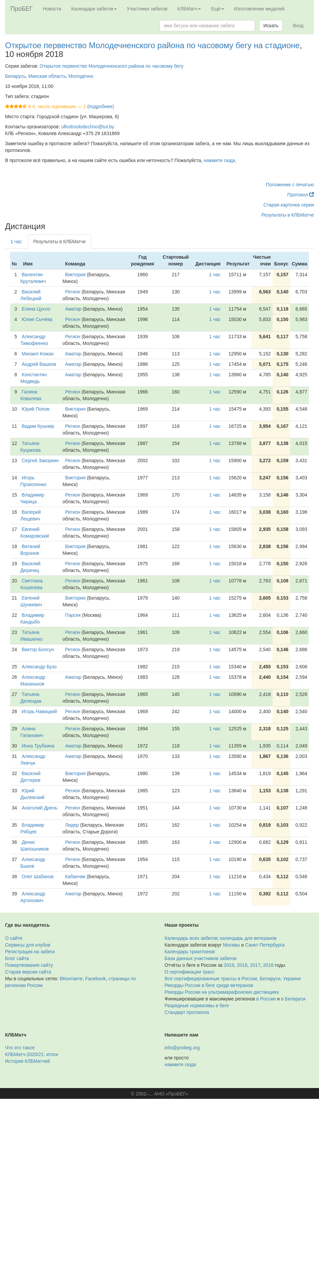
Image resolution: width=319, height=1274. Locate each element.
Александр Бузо (39, 666)
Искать (271, 25)
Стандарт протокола (187, 1012)
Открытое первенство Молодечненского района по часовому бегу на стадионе (152, 45)
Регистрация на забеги (30, 951)
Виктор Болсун (38, 649)
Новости (52, 8)
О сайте (13, 938)
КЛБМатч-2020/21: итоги (31, 1054)
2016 (268, 965)
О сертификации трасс (189, 972)
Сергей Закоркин (40, 460)
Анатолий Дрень (40, 807)
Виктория (75, 274)
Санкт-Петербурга (265, 945)
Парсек (73, 615)
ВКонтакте (71, 978)
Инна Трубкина (38, 746)
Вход (298, 25)
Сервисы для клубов (27, 945)
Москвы (231, 945)
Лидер (72, 825)
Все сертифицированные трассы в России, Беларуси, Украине (233, 978)
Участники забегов (147, 8)
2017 (255, 965)
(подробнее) (100, 106)
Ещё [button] (217, 8)
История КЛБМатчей (27, 1061)
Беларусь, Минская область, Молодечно (49, 76)
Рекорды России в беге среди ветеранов (209, 985)
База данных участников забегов (201, 958)
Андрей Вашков (39, 364)
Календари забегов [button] (94, 8)
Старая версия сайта (28, 972)
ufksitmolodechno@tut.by (87, 126)
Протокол (300, 194)
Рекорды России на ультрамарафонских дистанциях (222, 992)
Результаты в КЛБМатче (287, 215)
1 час (16, 241)
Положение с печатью (290, 184)
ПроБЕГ (21, 8)
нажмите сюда (219, 160)
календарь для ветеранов (248, 938)
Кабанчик (75, 876)
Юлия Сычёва (37, 319)
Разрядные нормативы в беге (197, 1005)
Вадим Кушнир (38, 426)
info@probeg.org (182, 1047)
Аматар (73, 309)
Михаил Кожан (38, 353)
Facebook (95, 978)
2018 (242, 965)
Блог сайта (17, 958)
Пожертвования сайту (29, 965)
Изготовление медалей (259, 8)
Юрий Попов (35, 409)
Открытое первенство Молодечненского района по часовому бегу (111, 66)
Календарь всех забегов (191, 938)
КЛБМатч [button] (189, 8)
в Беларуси (293, 998)
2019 (229, 965)
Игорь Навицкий (39, 711)
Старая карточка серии (288, 205)
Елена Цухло (36, 309)
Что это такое (20, 1047)
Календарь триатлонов (190, 951)
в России (266, 998)
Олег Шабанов (38, 876)
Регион (72, 291)
